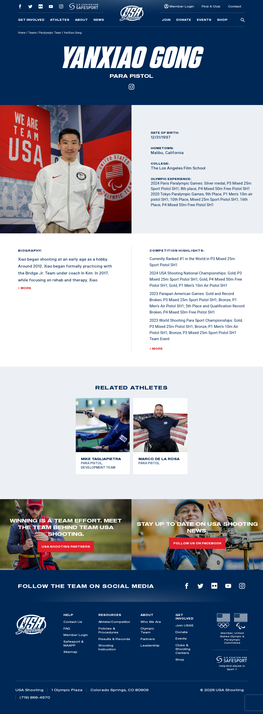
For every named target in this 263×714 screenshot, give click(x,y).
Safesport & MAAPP (73, 643)
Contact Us (72, 621)
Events (204, 19)
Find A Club (211, 6)
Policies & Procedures (108, 630)
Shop (222, 19)
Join (166, 19)
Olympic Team (147, 630)
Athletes (59, 19)
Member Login (182, 6)
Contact (234, 6)
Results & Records (114, 639)
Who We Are (150, 621)
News (98, 19)
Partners (147, 639)
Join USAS (184, 625)
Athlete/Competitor (114, 621)
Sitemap (70, 651)
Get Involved (31, 19)
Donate (183, 19)
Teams (32, 32)
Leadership (149, 645)
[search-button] (242, 20)
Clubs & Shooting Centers (182, 649)
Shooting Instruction (107, 647)
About (81, 19)
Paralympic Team (50, 32)
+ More (24, 288)
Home (21, 32)
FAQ (66, 628)
